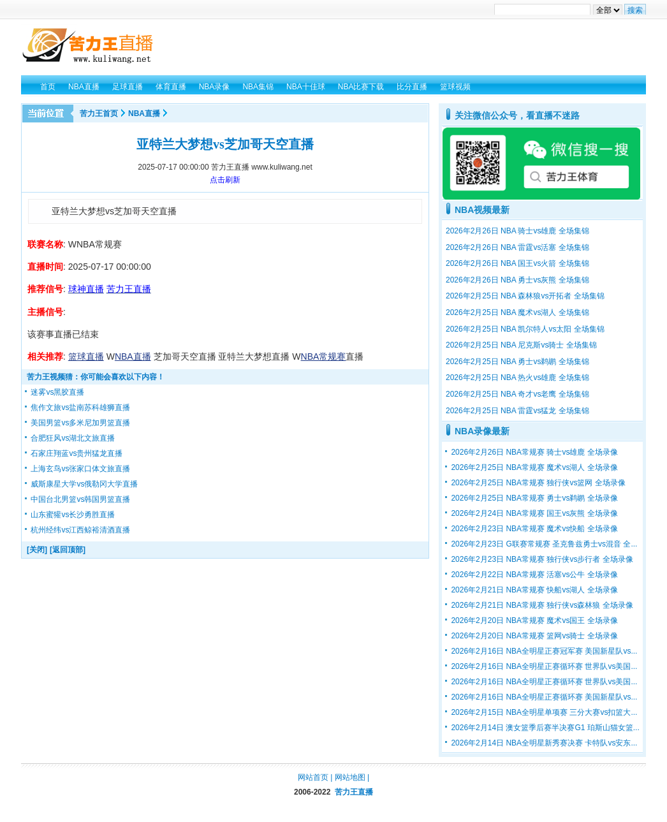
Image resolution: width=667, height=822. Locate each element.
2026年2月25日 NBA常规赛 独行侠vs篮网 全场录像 (538, 482)
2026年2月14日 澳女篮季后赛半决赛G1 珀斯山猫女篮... (545, 727)
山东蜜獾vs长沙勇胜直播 (73, 514)
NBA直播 (144, 113)
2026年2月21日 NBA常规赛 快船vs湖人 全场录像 (534, 589)
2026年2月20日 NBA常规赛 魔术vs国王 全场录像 (534, 620)
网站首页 (313, 777)
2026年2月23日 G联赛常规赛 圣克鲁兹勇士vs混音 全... (544, 543)
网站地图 (350, 777)
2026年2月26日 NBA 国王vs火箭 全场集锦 (517, 263)
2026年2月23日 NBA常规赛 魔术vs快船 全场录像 (534, 528)
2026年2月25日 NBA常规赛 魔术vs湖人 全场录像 (534, 467)
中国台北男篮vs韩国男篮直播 (80, 499)
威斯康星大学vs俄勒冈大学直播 (84, 484)
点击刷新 (225, 179)
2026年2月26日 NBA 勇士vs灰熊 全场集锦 (517, 279)
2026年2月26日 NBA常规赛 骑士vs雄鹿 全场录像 (534, 452)
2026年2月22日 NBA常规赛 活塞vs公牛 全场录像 (534, 574)
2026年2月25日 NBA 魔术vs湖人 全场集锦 (517, 312)
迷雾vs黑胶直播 (57, 392)
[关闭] (37, 549)
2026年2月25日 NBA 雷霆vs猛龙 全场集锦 (517, 410)
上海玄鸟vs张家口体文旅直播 (80, 468)
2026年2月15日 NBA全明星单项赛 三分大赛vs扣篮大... (544, 712)
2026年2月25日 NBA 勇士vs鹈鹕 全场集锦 (517, 361)
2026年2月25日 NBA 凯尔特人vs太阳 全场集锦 (525, 329)
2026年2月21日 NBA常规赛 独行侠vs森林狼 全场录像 (542, 605)
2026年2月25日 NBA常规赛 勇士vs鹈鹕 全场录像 (534, 498)
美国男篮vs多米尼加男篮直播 (80, 422)
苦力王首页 (99, 113)
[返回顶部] (67, 549)
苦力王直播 (354, 792)
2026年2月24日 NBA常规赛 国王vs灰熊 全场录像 (534, 513)
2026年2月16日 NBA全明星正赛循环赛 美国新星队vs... (544, 697)
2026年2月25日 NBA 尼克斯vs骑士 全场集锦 (521, 345)
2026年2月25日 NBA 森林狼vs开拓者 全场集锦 (525, 295)
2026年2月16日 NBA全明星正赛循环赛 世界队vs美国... (544, 666)
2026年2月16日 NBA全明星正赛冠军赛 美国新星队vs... (544, 651)
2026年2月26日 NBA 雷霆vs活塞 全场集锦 (517, 247)
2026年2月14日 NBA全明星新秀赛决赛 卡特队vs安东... (544, 742)
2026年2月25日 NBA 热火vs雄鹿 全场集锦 (517, 377)
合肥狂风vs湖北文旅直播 (73, 438)
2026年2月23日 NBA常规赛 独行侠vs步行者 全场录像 (542, 559)
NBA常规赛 (323, 356)
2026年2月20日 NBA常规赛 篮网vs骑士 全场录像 (534, 635)
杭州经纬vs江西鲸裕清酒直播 (80, 529)
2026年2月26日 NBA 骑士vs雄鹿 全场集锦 (517, 230)
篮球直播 (86, 356)
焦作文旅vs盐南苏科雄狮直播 (80, 407)
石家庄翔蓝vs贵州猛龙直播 (76, 453)
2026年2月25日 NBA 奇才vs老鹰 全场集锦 (517, 394)
